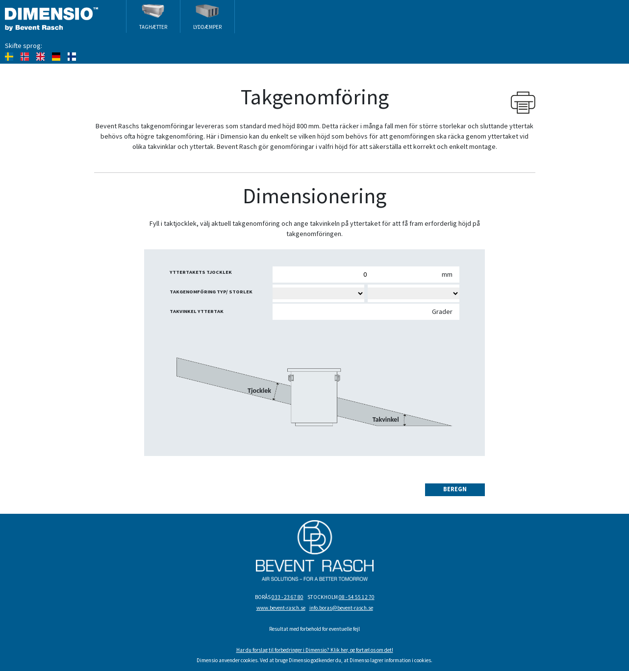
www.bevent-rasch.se (280, 607)
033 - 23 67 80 (287, 597)
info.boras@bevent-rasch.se (341, 607)
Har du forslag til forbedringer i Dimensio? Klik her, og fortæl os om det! (314, 650)
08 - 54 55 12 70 (357, 597)
